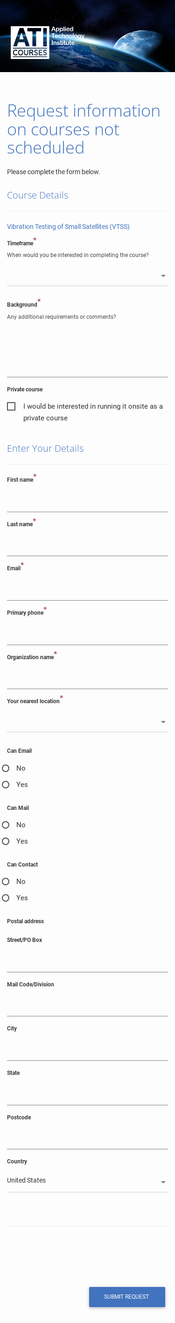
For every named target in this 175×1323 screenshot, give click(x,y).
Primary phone (27, 612)
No (21, 768)
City (12, 1028)
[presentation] (71, 1255)
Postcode (19, 1117)
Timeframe (21, 243)
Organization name (32, 657)
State (13, 1073)
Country (17, 1161)
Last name (21, 524)
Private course (24, 389)
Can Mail (18, 808)
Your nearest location (35, 701)
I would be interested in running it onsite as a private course (93, 407)
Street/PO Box (24, 940)
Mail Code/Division (30, 984)
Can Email (19, 751)
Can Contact (22, 864)
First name (21, 479)
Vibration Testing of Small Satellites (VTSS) (68, 226)
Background (24, 304)
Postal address (25, 921)
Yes (22, 784)
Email (15, 568)
